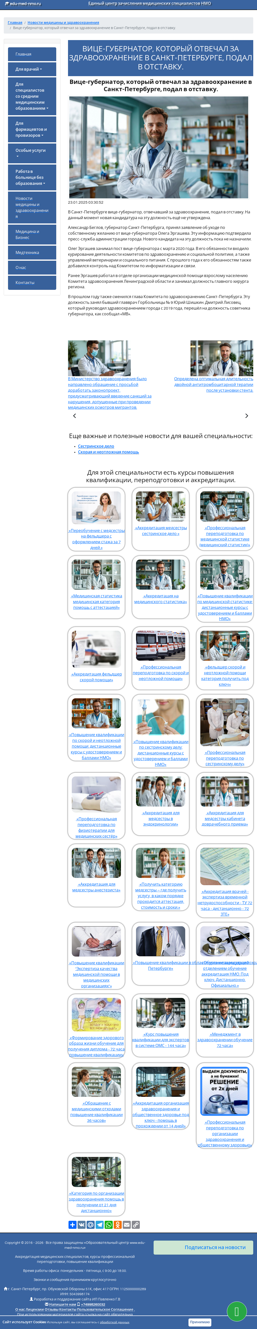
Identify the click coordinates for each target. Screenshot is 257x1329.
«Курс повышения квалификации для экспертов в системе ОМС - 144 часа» (160, 1021)
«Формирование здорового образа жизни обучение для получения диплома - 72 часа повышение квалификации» (96, 1025)
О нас (21, 268)
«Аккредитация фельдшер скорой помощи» (96, 654)
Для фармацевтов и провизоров (31, 129)
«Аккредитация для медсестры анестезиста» (96, 868)
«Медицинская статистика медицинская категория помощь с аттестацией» (96, 583)
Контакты (25, 283)
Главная (23, 54)
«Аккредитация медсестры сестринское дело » (160, 512)
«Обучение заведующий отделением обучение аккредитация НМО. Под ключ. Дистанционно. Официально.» (225, 955)
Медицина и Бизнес (27, 235)
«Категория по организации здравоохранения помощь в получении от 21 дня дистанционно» (96, 1183)
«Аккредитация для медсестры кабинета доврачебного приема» (225, 800)
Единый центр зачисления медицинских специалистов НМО (149, 4)
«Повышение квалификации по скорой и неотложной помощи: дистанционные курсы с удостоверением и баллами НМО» (96, 727)
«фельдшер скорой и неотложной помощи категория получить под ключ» (225, 657)
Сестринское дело (96, 446)
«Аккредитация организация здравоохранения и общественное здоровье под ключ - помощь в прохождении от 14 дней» (160, 1095)
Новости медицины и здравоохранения (32, 208)
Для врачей (27, 69)
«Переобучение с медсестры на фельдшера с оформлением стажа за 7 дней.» (96, 519)
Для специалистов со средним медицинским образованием (30, 96)
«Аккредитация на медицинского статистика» (160, 580)
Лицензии (35, 1309)
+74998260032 (93, 1304)
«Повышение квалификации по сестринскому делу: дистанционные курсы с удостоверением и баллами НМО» (160, 731)
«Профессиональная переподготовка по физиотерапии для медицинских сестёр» (96, 805)
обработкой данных (114, 1322)
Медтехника (27, 253)
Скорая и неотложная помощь (108, 452)
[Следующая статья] (246, 417)
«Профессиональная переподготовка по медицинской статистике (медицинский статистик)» (225, 517)
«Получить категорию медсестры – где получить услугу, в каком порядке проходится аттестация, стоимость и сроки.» (160, 876)
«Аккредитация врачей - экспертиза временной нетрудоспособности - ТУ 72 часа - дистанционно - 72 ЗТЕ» (225, 880)
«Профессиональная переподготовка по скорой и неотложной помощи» (160, 654)
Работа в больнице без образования (29, 178)
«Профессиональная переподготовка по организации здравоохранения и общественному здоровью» (225, 1105)
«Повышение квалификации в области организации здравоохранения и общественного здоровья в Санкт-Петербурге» (160, 946)
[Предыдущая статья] (75, 417)
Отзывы (51, 1309)
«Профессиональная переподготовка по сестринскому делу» (225, 730)
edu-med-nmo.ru (23, 4)
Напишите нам (62, 1304)
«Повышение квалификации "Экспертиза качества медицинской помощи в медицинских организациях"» (96, 955)
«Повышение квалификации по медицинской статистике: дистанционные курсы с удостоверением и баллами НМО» (225, 588)
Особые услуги (31, 151)
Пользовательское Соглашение (105, 1309)
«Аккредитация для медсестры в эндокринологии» (160, 800)
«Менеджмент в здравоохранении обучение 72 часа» (225, 1021)
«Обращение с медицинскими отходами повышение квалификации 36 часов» (96, 1093)
